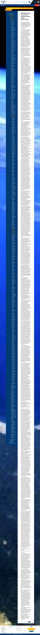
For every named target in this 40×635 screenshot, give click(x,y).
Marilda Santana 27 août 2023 (13, 313)
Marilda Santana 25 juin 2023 (13, 325)
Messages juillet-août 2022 (13, 74)
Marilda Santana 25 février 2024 (14, 243)
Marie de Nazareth (19, 626)
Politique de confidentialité (18, 628)
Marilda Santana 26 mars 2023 (13, 356)
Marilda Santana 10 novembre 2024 (13, 167)
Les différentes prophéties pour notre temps (11, 16)
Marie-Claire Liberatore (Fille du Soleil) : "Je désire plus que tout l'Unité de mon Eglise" (13, 111)
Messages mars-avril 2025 (13, 35)
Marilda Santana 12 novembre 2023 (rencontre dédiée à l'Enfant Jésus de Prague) (14, 279)
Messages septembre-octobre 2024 (13, 43)
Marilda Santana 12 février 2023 (14, 371)
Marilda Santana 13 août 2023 (13, 316)
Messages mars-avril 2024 (13, 49)
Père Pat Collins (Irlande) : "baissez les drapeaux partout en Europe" (13, 398)
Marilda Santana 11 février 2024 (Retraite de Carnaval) (14, 249)
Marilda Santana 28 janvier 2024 (14, 253)
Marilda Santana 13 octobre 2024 (13, 175)
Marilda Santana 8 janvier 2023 (14, 376)
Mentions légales (25, 634)
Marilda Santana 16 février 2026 (14, 130)
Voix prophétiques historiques (13, 440)
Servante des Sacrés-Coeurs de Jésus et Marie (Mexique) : (13, 406)
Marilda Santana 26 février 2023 (14, 362)
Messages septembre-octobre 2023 (13, 57)
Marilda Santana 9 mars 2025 (13, 136)
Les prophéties (3, 627)
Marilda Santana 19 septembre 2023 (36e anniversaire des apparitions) (13, 302)
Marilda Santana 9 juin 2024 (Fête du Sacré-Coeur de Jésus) (14, 217)
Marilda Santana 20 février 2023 (14, 365)
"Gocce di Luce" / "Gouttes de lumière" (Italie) (13, 94)
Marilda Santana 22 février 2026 (14, 127)
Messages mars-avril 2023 (13, 64)
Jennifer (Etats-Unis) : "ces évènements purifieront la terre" (13, 98)
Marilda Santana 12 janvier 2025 (14, 153)
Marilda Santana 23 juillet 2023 (13, 319)
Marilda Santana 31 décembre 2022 (13, 379)
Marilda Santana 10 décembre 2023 (13, 266)
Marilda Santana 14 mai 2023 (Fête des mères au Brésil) (13, 340)
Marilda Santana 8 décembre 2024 (13, 160)
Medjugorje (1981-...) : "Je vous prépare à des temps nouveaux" (13, 428)
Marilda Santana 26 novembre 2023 (13, 273)
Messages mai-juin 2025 (13, 33)
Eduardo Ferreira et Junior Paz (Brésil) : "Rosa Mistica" (13, 91)
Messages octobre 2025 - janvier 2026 (13, 28)
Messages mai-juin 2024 (13, 47)
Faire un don (36, 5)
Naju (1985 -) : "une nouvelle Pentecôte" (13, 425)
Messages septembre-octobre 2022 (13, 72)
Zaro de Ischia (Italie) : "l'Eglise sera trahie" (13, 414)
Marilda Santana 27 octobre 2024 (13, 171)
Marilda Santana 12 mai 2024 (13, 224)
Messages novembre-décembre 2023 (13, 54)
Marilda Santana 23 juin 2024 (13, 213)
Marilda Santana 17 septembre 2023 (13, 310)
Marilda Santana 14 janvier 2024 (14, 255)
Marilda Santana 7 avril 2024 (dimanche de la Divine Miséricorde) (14, 231)
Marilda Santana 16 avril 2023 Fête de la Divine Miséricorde (13, 348)
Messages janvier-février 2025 (13, 37)
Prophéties (10, 12)
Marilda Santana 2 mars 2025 (13, 142)
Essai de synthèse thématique (12, 442)
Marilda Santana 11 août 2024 (13, 205)
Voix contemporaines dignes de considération (12, 19)
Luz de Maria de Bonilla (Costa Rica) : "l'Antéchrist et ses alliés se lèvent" (13, 436)
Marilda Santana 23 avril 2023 (13, 344)
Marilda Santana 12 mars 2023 (13, 359)
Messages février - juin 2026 (12, 25)
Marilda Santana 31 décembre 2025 (13, 133)
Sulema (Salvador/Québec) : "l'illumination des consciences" (14, 410)
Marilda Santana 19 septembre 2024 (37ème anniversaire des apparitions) (14, 194)
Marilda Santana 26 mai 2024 (13, 221)
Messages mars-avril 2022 (13, 78)
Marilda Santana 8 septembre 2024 (13, 199)
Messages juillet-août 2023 (13, 60)
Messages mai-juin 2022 (13, 76)
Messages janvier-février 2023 (13, 66)
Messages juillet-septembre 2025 (13, 31)
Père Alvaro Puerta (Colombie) (12, 390)
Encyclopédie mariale (11, 627)
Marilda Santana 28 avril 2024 (13, 227)
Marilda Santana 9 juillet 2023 (13, 322)
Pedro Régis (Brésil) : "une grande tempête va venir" (13, 387)
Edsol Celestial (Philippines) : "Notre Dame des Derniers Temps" (13, 87)
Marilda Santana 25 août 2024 (13, 202)
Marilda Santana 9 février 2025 (14, 147)
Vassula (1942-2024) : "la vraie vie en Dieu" (13, 432)
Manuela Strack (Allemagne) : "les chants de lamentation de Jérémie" (13, 107)
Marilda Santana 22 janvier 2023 (14, 373)
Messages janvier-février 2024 (13, 52)
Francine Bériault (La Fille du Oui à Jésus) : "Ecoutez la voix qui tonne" (13, 417)
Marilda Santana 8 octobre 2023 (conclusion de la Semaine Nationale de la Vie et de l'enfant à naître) (14, 294)
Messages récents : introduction (13, 22)
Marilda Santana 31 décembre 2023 (13, 262)
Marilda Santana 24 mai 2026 (13, 119)
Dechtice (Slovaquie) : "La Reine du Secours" (13, 83)
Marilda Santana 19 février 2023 (14, 368)
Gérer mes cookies (19, 630)
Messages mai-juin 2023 (13, 62)
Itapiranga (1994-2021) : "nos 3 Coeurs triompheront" (13, 421)
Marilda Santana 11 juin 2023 (13, 327)
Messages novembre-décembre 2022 (13, 69)
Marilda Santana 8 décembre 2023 (13, 270)
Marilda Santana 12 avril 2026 (13, 121)
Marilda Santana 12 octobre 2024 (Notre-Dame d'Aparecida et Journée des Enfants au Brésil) (14, 181)
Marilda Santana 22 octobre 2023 (13, 306)
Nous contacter (31, 629)
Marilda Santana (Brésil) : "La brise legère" (13, 116)
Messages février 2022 (13, 80)
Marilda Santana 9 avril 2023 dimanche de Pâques (14, 353)
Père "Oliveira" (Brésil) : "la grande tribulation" (13, 393)
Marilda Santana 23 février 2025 (14, 145)
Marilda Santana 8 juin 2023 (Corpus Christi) (14, 331)
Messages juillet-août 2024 (13, 45)
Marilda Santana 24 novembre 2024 (13, 164)
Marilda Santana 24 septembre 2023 (13, 288)
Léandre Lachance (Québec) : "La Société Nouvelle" (13, 102)
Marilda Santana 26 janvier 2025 (14, 150)
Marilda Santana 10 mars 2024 (13, 240)
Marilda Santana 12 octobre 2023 (13, 284)
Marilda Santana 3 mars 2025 (13, 139)
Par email (23, 623)
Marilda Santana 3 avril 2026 (13, 124)
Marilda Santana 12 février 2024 (14, 245)
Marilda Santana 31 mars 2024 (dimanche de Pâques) (14, 236)
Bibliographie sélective (12, 443)
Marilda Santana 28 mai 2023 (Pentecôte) (14, 335)
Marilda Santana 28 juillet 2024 (13, 208)
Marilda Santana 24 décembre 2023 (13, 259)
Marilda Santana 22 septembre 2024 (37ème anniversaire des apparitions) (14, 188)
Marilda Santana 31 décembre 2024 (13, 156)
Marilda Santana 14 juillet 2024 (13, 210)
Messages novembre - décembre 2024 (13, 40)
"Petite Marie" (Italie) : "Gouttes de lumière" (13, 402)
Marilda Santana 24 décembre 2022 (13, 383)
